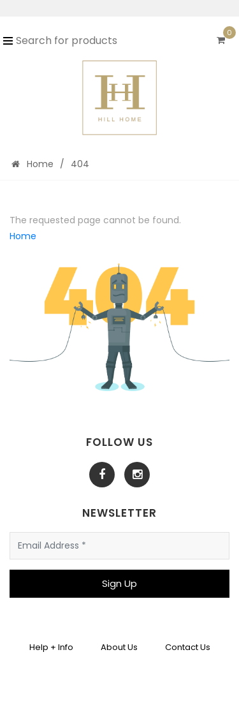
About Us (119, 647)
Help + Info (51, 647)
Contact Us (187, 647)
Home (32, 164)
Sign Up (119, 583)
